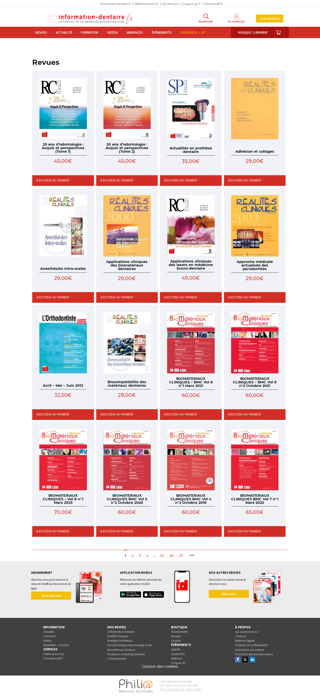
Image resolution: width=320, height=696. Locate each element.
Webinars (176, 658)
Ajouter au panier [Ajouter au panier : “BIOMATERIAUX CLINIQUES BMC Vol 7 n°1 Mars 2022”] (244, 531)
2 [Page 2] (133, 556)
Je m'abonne (270, 18)
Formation (89, 32)
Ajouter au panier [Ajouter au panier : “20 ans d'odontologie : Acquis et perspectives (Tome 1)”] (52, 180)
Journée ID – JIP (192, 32)
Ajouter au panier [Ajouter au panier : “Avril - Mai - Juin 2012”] (52, 414)
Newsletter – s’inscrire (56, 645)
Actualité (64, 32)
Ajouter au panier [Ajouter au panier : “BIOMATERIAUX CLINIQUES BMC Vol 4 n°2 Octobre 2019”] (180, 531)
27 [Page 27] (181, 556)
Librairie (176, 641)
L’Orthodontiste (116, 659)
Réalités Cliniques (117, 636)
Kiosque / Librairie (253, 32)
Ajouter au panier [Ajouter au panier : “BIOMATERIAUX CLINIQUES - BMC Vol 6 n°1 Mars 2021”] (180, 414)
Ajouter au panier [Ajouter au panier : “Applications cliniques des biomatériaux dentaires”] (116, 297)
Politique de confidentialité (251, 645)
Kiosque (176, 636)
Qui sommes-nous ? (247, 632)
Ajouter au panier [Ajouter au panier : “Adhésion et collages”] (244, 180)
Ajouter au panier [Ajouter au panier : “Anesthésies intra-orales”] (52, 297)
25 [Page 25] (162, 556)
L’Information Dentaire (120, 632)
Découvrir (229, 594)
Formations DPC (53, 658)
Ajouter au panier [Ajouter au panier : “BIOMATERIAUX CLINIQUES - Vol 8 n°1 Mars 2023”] (52, 531)
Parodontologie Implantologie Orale (129, 645)
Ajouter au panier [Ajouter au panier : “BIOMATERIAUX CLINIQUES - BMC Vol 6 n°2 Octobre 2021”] (244, 414)
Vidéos (112, 32)
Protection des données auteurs (254, 654)
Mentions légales (245, 641)
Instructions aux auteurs (249, 650)
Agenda (175, 649)
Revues (41, 32)
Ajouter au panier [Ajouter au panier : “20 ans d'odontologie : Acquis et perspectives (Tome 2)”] (116, 180)
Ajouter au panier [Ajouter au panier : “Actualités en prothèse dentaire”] (180, 180)
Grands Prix (178, 654)
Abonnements (179, 632)
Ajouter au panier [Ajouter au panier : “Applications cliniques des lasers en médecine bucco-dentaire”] (180, 297)
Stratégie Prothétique (120, 641)
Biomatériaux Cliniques (121, 650)
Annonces (135, 32)
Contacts (240, 636)
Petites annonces (53, 654)
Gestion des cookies (160, 666)
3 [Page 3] (140, 556)
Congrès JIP (178, 663)
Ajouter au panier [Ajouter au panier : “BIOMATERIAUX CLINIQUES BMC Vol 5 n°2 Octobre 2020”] (116, 531)
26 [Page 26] (171, 556)
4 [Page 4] (147, 556)
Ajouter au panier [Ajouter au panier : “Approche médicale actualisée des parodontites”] (244, 297)
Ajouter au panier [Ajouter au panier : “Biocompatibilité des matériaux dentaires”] (116, 414)
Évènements (161, 32)
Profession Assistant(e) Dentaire (126, 654)
